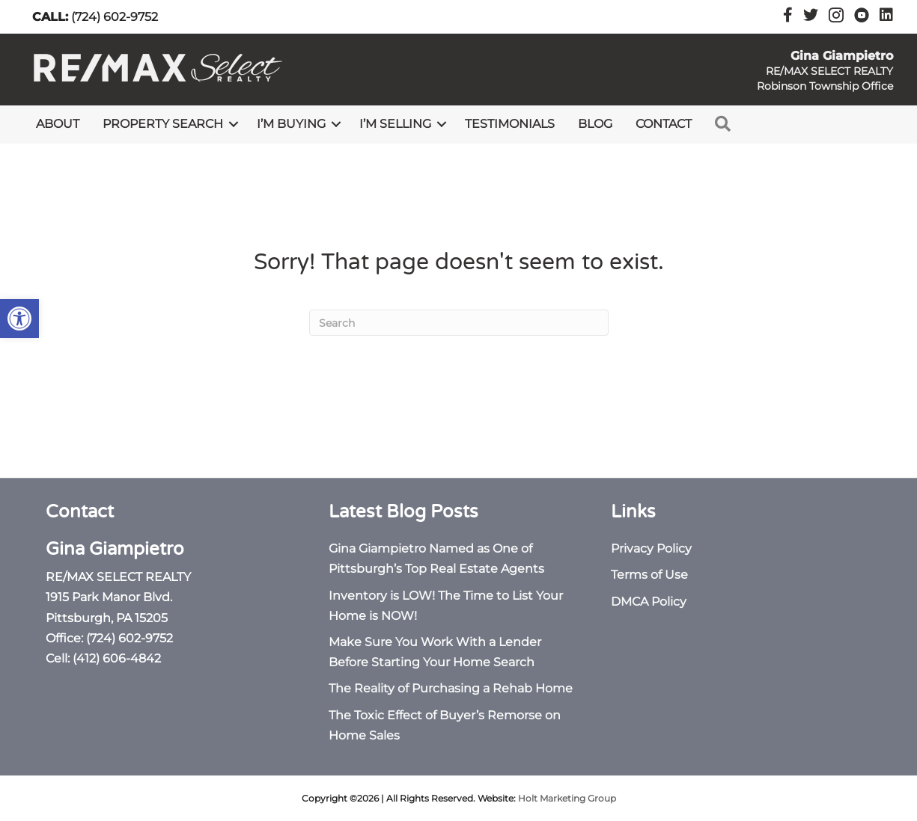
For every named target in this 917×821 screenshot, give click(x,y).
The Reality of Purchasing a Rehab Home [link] (451, 688)
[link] (19, 318)
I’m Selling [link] (395, 124)
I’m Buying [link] (291, 124)
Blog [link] (595, 124)
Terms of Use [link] (649, 575)
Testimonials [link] (510, 124)
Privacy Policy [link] (651, 548)
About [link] (57, 124)
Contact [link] (664, 124)
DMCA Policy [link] (648, 601)
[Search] (459, 323)
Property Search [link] (163, 124)
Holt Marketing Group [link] (567, 798)
